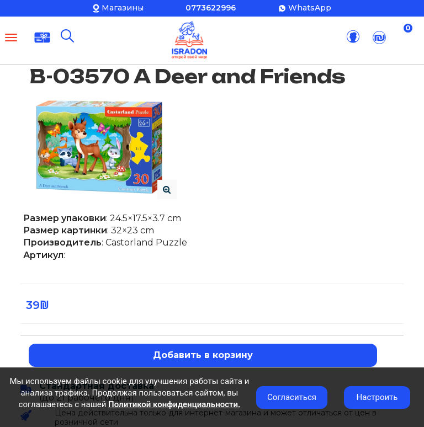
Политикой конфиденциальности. (174, 404)
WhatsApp (309, 8)
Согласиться (291, 397)
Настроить (377, 397)
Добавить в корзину (203, 355)
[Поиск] (67, 36)
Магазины (123, 8)
